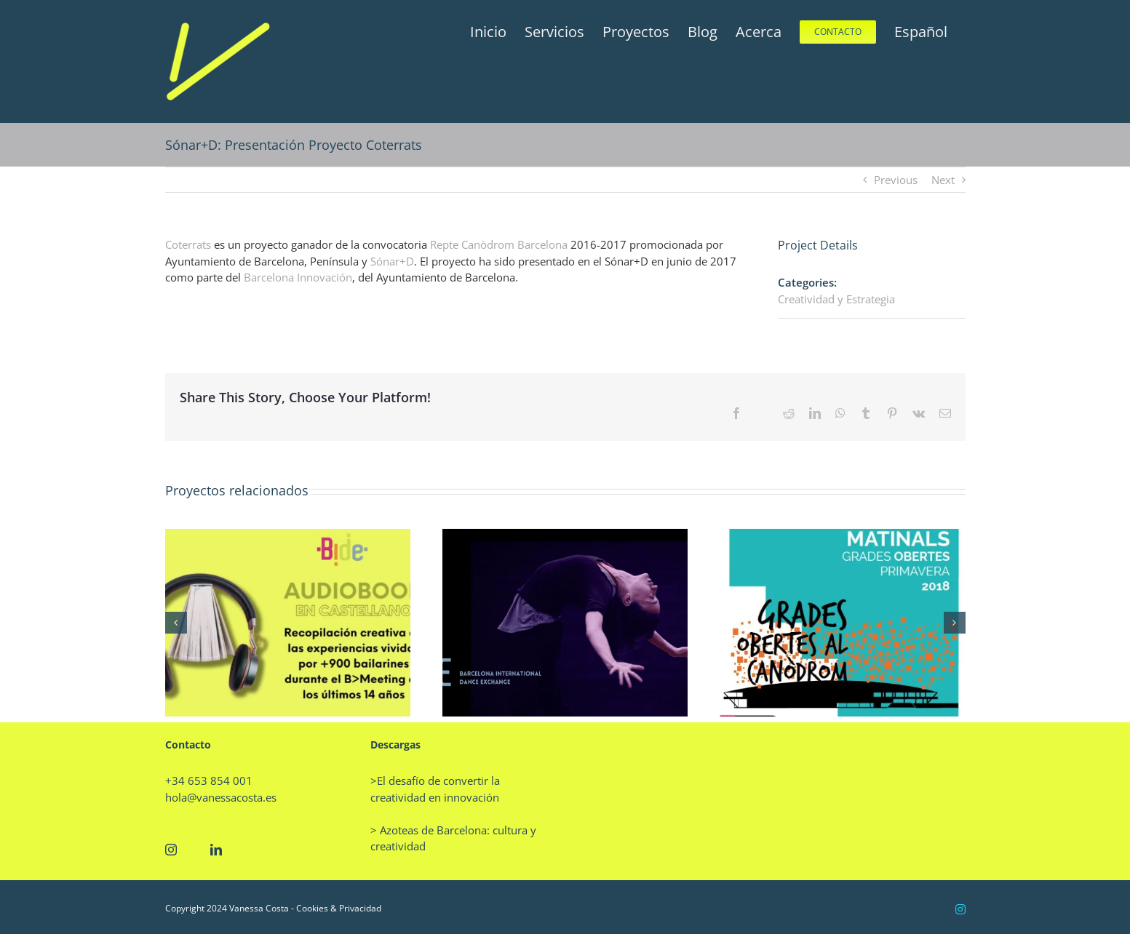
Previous (896, 179)
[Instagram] (171, 849)
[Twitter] (193, 849)
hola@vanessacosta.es (220, 797)
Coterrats (188, 244)
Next (943, 179)
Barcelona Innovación (298, 277)
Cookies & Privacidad (338, 908)
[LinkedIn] (216, 849)
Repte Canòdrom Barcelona (499, 244)
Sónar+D (392, 261)
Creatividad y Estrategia (836, 299)
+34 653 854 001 (208, 780)
